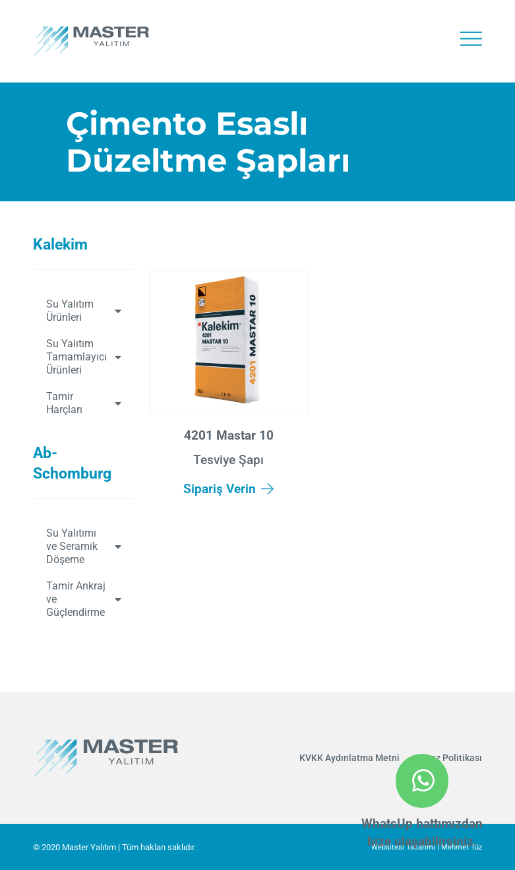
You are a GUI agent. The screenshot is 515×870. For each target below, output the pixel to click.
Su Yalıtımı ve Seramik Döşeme (83, 546)
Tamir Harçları (83, 403)
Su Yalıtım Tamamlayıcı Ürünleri (83, 356)
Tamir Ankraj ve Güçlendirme (83, 599)
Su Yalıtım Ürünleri (83, 310)
